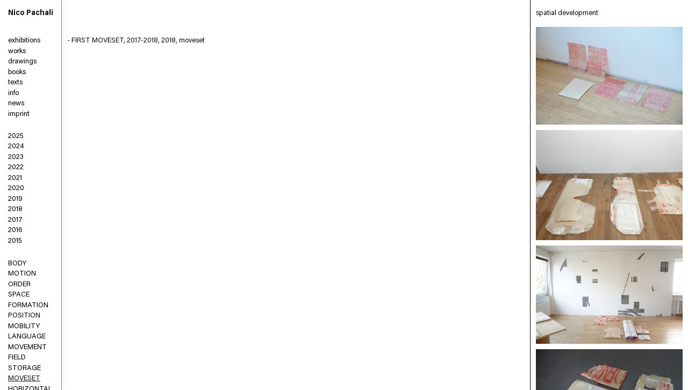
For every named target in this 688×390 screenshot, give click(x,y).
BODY (17, 263)
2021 (15, 178)
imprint (19, 114)
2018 (15, 209)
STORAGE (24, 368)
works (17, 51)
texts (15, 82)
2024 (16, 146)
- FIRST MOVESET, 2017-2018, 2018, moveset (136, 40)
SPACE (19, 294)
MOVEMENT (27, 347)
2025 (16, 136)
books (17, 72)
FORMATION (28, 305)
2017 (15, 219)
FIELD (17, 357)
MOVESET (24, 378)
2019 (15, 199)
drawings (22, 61)
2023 (16, 157)
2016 (15, 230)
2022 (16, 167)
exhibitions (24, 40)
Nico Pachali (30, 13)
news (16, 103)
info (13, 93)
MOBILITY (24, 326)
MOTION (22, 273)
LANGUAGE (27, 336)
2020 (16, 188)
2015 (15, 240)
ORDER (19, 284)
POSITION (24, 315)
